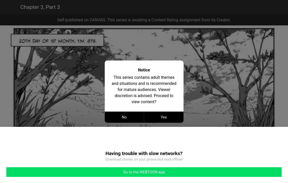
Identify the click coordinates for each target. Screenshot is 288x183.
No (124, 117)
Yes (164, 117)
